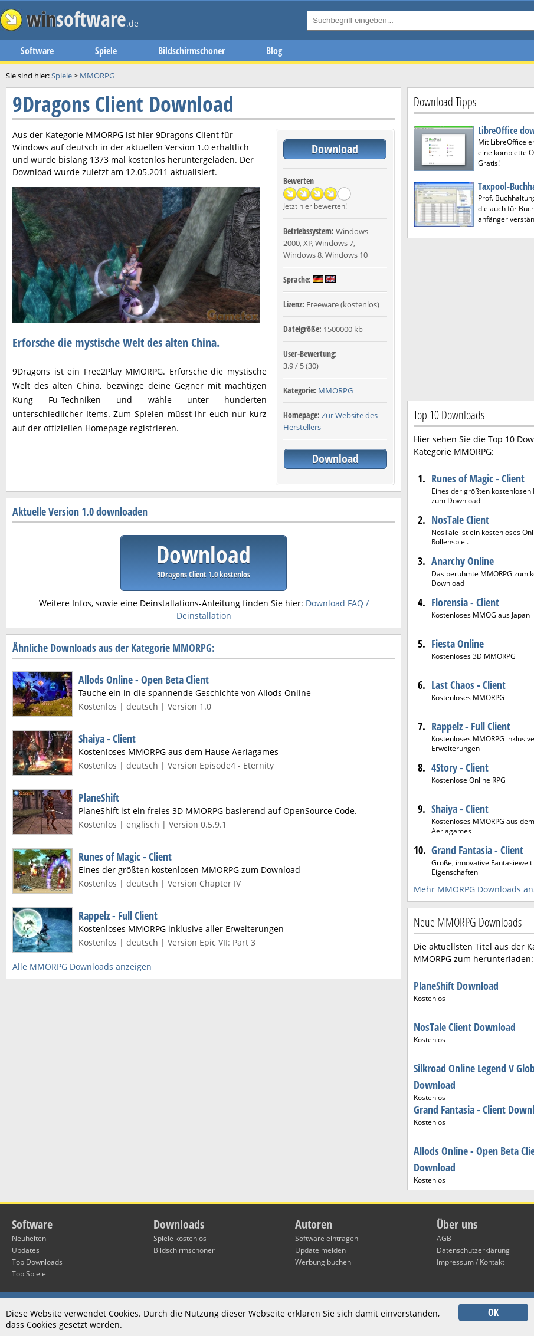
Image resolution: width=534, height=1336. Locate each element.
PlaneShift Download (456, 986)
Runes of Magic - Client (125, 856)
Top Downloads (37, 1262)
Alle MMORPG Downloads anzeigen (82, 966)
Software (37, 50)
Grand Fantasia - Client (477, 850)
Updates (26, 1250)
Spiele (106, 50)
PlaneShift (98, 797)
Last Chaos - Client (468, 685)
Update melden (320, 1250)
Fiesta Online (457, 643)
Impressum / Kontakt (470, 1262)
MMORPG (335, 390)
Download (335, 149)
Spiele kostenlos (180, 1238)
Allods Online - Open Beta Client (143, 679)
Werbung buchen (323, 1262)
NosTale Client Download (465, 1027)
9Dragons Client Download (123, 104)
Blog (274, 50)
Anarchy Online (462, 561)
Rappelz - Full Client (118, 915)
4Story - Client (460, 767)
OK (493, 1312)
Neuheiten (29, 1238)
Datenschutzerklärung (473, 1250)
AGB (444, 1238)
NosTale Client (460, 520)
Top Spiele (29, 1274)
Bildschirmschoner (191, 50)
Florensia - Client (465, 602)
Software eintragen (326, 1238)
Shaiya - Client (107, 738)
